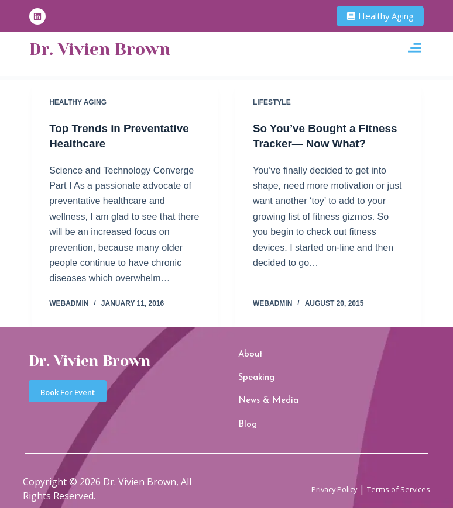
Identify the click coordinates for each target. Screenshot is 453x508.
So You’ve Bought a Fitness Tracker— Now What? (316, 143)
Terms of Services (391, 477)
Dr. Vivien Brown (114, 49)
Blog (244, 416)
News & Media (259, 396)
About (246, 360)
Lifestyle (272, 102)
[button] (414, 50)
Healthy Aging (78, 102)
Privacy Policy (312, 477)
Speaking (251, 378)
